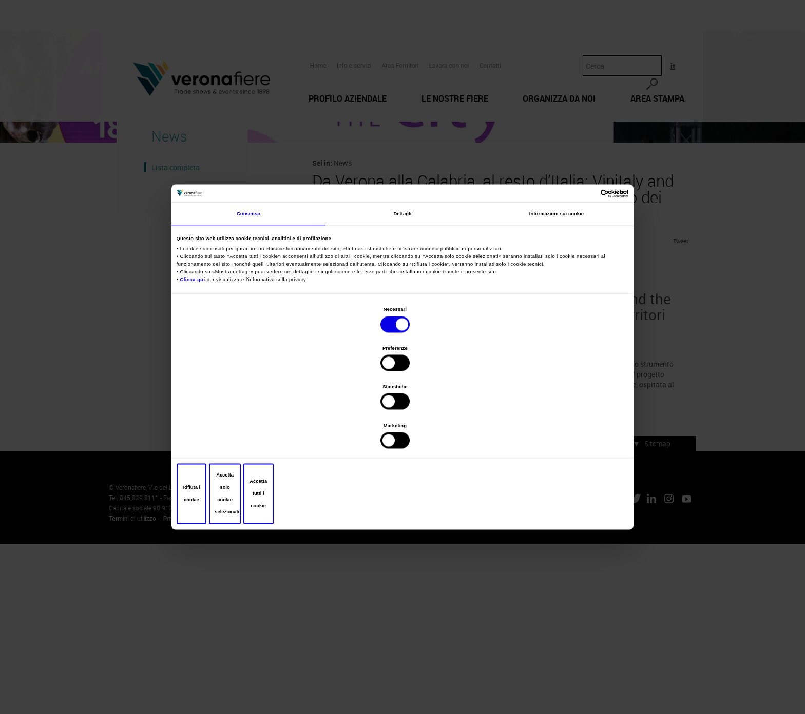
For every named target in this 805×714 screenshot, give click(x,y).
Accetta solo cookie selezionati (402, 435)
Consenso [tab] (248, 295)
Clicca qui (194, 359)
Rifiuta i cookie (253, 435)
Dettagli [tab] (402, 295)
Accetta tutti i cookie (552, 435)
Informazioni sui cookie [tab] (556, 295)
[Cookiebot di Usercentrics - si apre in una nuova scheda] (581, 271)
